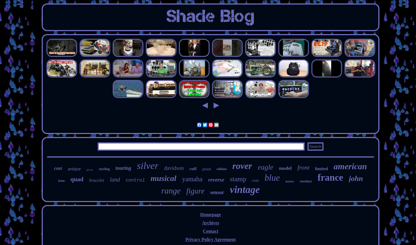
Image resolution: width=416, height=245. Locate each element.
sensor (217, 192)
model (285, 168)
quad (77, 179)
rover (242, 166)
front (304, 167)
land (115, 179)
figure (195, 191)
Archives (210, 222)
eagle (265, 167)
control (135, 180)
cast (58, 168)
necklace (306, 181)
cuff (193, 168)
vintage (245, 189)
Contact (210, 231)
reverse (216, 180)
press (90, 169)
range (171, 190)
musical (163, 178)
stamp (238, 179)
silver (148, 165)
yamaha (192, 179)
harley (290, 181)
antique (74, 169)
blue (272, 178)
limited (321, 168)
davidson (174, 168)
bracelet (96, 180)
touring (123, 168)
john (356, 178)
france (330, 177)
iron (61, 180)
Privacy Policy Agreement (210, 239)
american (350, 166)
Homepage (210, 214)
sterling (104, 169)
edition (221, 169)
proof (206, 169)
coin (255, 180)
